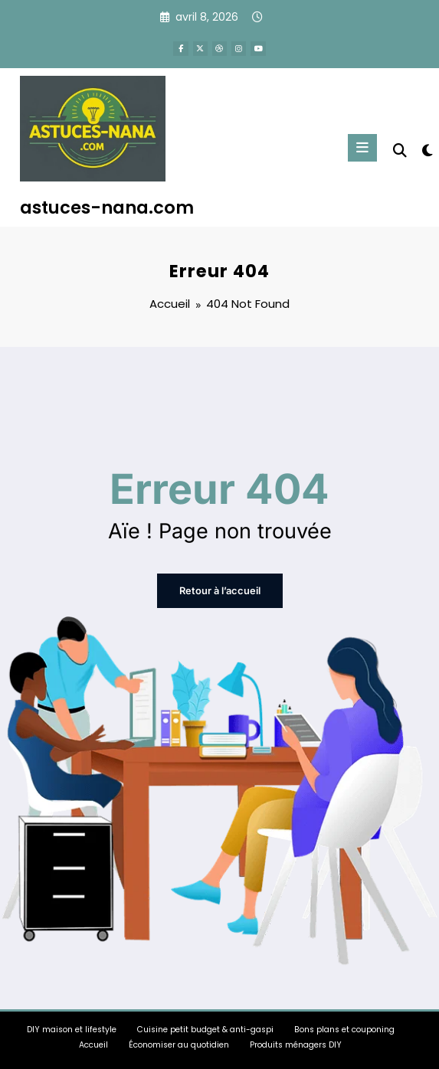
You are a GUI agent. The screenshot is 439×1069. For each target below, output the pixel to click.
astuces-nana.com (107, 207)
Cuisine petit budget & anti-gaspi (205, 1028)
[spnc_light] (426, 149)
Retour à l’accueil (219, 590)
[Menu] (363, 146)
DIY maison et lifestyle (71, 1028)
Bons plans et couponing (344, 1028)
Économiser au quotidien (179, 1043)
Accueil (93, 1043)
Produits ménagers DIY (296, 1043)
